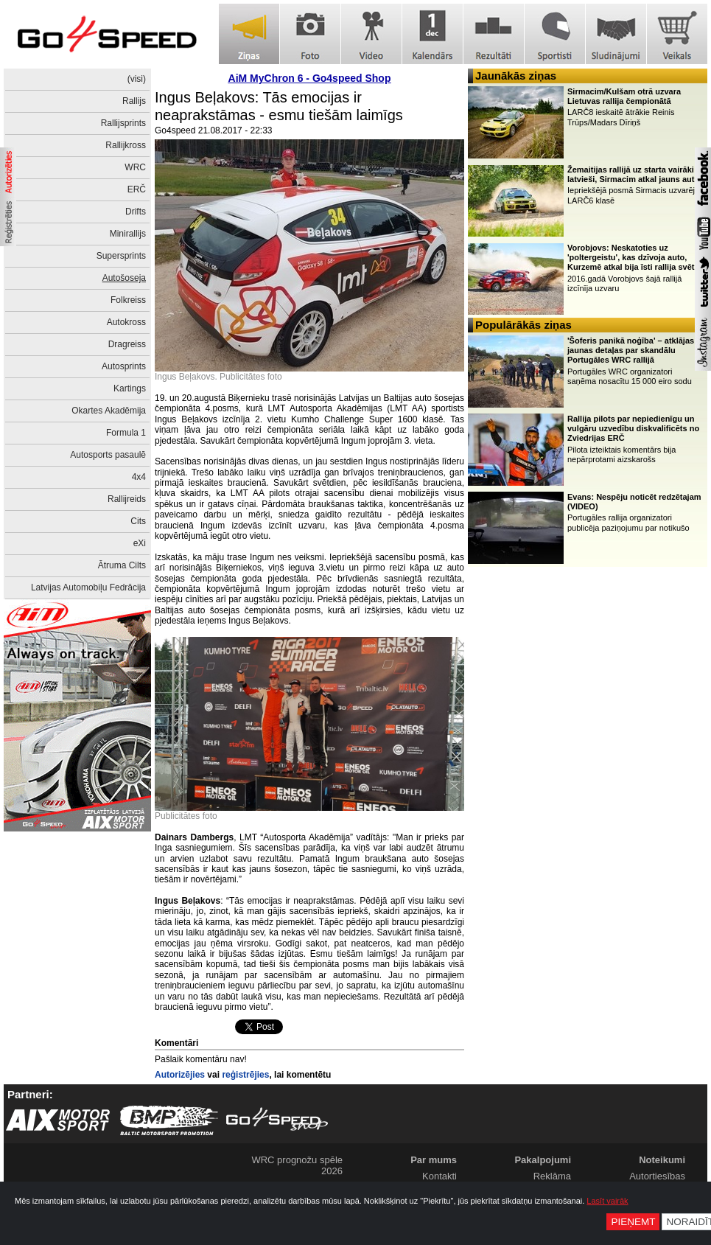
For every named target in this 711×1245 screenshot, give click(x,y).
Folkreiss (128, 300)
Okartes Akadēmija (108, 410)
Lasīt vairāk (607, 1200)
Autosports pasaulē (108, 455)
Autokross (126, 322)
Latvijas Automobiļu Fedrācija (88, 587)
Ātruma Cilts (122, 565)
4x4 (139, 477)
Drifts (135, 211)
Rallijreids (127, 499)
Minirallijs (128, 234)
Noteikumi (662, 1159)
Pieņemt (633, 1221)
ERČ (136, 189)
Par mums (433, 1159)
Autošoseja (124, 278)
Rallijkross (125, 145)
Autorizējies (180, 1075)
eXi (139, 543)
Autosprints (124, 366)
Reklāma (552, 1176)
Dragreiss (127, 344)
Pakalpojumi (542, 1159)
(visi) (136, 79)
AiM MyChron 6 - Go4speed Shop (309, 78)
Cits (138, 521)
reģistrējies (245, 1075)
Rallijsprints (123, 123)
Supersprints (121, 256)
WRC (135, 167)
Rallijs (134, 101)
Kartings (129, 388)
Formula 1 (126, 433)
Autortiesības (657, 1176)
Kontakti (439, 1176)
